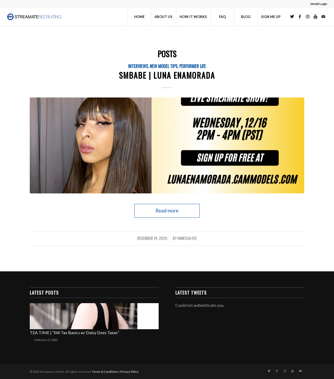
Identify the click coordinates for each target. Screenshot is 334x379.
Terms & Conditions (105, 371)
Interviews (138, 66)
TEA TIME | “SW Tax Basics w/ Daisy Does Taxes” (74, 332)
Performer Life (192, 66)
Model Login (319, 3)
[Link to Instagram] (308, 16)
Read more (167, 210)
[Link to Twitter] (292, 16)
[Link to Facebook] (300, 16)
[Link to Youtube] (315, 16)
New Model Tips (163, 66)
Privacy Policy (129, 371)
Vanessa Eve (187, 238)
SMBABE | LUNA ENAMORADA (167, 75)
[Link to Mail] (323, 16)
